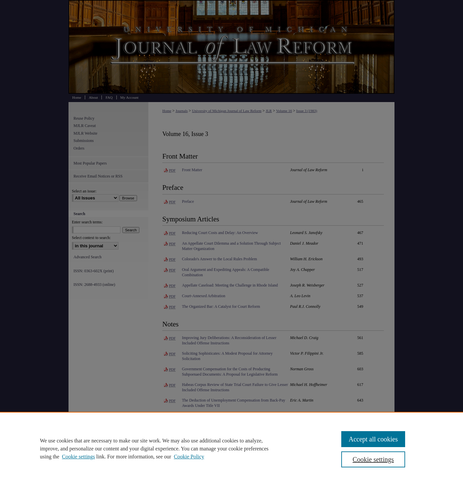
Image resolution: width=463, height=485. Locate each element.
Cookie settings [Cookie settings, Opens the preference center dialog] (373, 459)
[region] (231, 448)
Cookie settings (78, 456)
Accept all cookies (373, 439)
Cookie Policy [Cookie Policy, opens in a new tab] (189, 456)
